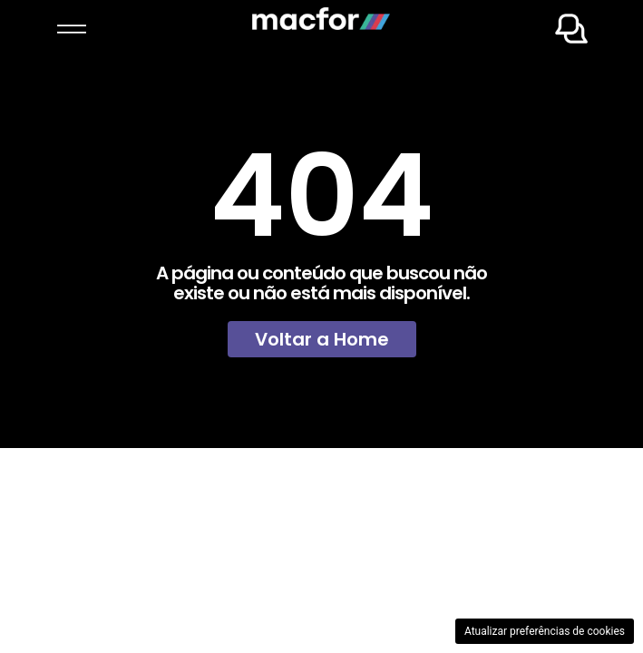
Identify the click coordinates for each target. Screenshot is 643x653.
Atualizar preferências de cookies (544, 631)
